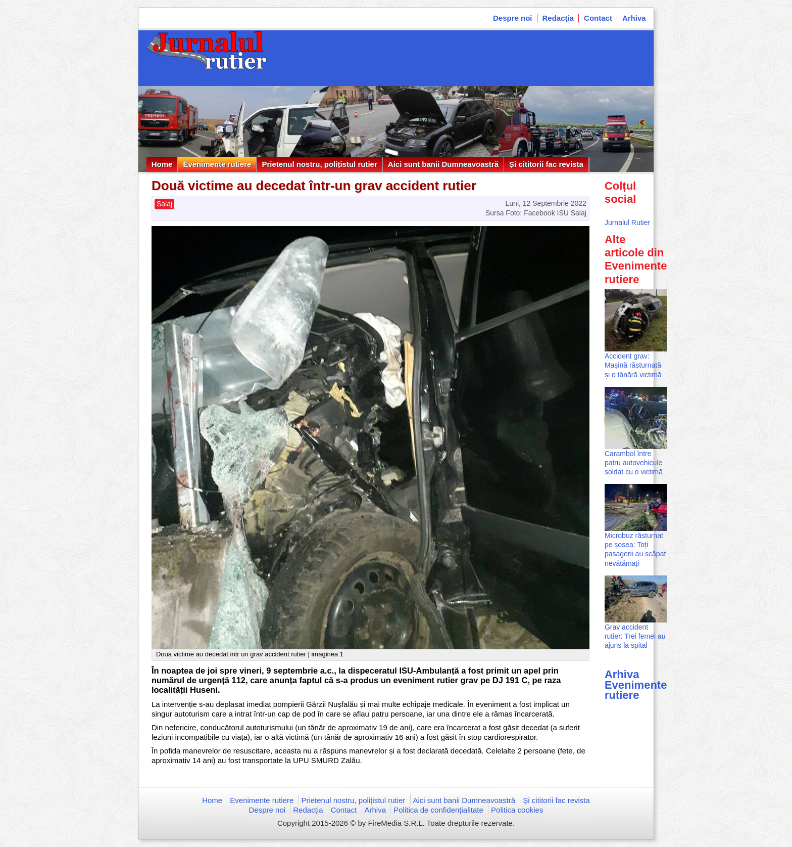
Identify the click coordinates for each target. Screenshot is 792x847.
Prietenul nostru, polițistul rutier (319, 164)
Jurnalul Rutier (627, 222)
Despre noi (512, 18)
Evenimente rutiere (217, 164)
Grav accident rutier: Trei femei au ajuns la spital (635, 636)
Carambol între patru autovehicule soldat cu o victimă (634, 463)
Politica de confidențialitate (438, 810)
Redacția (558, 18)
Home (162, 164)
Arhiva (634, 18)
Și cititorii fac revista (546, 164)
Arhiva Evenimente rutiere (636, 684)
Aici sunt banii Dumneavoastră (443, 164)
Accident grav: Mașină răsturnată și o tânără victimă (633, 365)
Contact (598, 18)
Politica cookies (517, 810)
